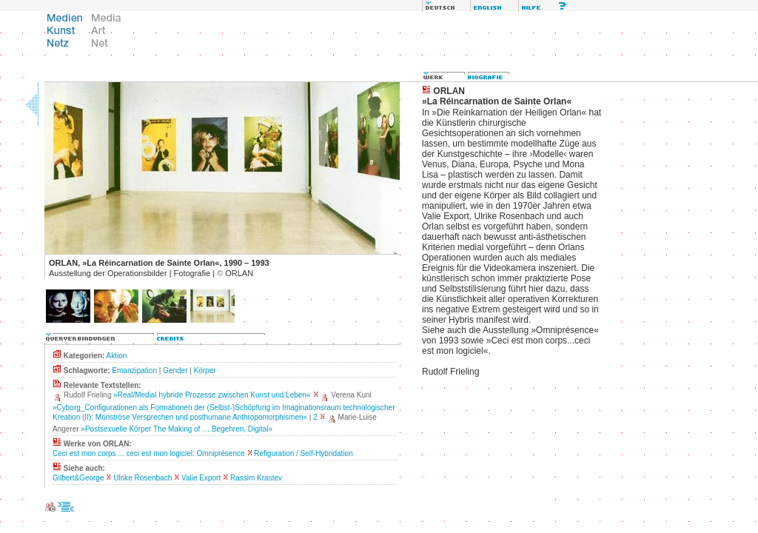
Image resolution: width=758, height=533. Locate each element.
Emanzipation (134, 370)
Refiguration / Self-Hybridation (303, 453)
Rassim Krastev (256, 478)
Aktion (117, 356)
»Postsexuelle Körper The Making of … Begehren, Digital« (176, 429)
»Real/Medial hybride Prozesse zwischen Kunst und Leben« (211, 395)
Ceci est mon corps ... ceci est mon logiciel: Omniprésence (149, 453)
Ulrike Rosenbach (142, 478)
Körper (205, 370)
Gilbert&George (78, 478)
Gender (175, 370)
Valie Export (201, 478)
